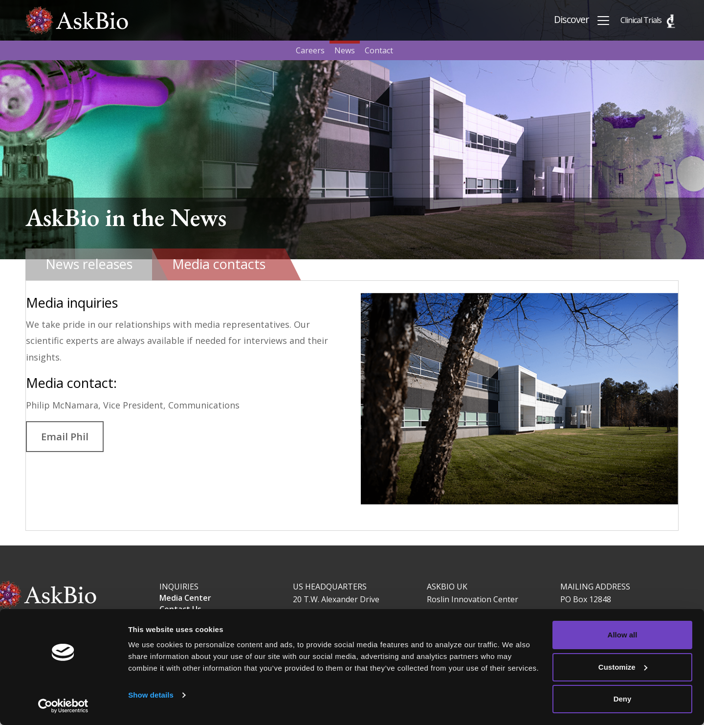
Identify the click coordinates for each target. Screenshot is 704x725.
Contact (379, 50)
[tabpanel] (352, 406)
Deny (623, 699)
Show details (151, 695)
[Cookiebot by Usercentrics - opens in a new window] (63, 706)
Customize (622, 667)
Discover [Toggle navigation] (582, 20)
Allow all (623, 635)
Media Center (185, 597)
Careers (310, 50)
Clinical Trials (640, 20)
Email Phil (64, 436)
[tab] (88, 264)
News (344, 50)
